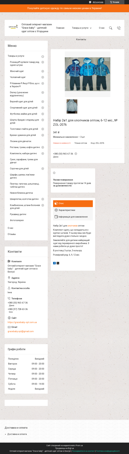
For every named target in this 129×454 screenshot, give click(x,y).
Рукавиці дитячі (18, 214)
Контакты (81, 39)
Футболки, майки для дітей (23, 114)
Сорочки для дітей (19, 168)
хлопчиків (73, 225)
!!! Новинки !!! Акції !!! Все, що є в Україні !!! (24, 85)
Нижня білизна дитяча (21, 193)
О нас (102, 28)
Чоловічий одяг (18, 77)
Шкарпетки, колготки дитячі (24, 199)
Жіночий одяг (17, 71)
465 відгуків (98, 2)
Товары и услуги (80, 28)
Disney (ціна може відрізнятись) (19, 94)
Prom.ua (79, 445)
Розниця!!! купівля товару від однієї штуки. (24, 63)
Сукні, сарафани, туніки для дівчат (24, 161)
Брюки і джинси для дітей (23, 135)
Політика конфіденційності (108, 451)
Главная (60, 28)
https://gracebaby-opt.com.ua (22, 322)
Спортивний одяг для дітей (23, 107)
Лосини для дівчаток (20, 141)
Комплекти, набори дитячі (23, 153)
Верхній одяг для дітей (21, 101)
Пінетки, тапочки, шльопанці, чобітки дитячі (24, 185)
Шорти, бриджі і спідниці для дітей (24, 121)
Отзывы (12, 234)
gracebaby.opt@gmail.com (21, 331)
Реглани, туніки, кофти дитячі (25, 147)
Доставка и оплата (17, 434)
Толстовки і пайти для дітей (24, 129)
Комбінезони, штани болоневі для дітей (25, 207)
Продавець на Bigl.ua (64, 448)
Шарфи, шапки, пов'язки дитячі (22, 176)
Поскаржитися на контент (83, 451)
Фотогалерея (17, 220)
